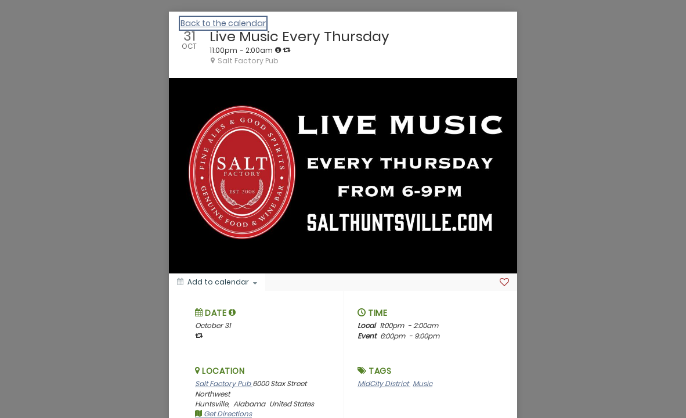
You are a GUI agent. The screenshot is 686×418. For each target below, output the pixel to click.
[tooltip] (278, 49)
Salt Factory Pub (223, 383)
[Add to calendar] (217, 282)
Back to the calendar (223, 23)
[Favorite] (504, 282)
